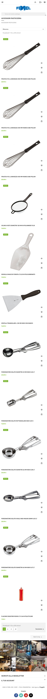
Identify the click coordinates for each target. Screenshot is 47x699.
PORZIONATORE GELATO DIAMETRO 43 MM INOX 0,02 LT (18, 372)
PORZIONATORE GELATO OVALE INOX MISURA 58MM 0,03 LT (19, 518)
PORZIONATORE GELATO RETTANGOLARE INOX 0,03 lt (17, 421)
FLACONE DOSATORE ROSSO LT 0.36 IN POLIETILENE (17, 616)
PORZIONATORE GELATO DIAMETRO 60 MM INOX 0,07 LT (18, 567)
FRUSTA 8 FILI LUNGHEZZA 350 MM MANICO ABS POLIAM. (18, 79)
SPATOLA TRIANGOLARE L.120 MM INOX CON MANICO (17, 323)
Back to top (38, 637)
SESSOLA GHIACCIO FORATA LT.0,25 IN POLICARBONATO (18, 274)
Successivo (40, 629)
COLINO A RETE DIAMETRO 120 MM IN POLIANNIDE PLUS (18, 225)
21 (15, 629)
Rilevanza (23, 29)
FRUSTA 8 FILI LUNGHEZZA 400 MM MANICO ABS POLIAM (18, 128)
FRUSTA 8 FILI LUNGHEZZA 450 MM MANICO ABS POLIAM (18, 176)
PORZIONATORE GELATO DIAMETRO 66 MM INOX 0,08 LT (18, 470)
